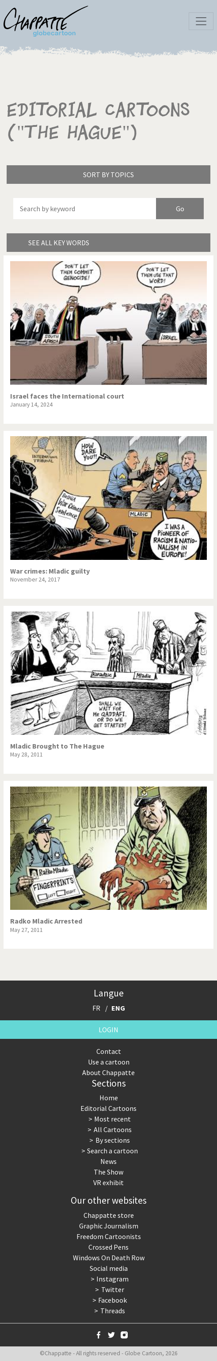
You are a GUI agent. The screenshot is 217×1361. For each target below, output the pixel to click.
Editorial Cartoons (108, 1108)
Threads (112, 1310)
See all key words (58, 242)
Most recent (112, 1118)
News (108, 1161)
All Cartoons (113, 1129)
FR (96, 1008)
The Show (108, 1171)
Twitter (112, 1289)
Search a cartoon (112, 1150)
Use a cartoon (108, 1061)
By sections (112, 1140)
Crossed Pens (108, 1247)
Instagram (112, 1278)
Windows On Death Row (109, 1257)
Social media (109, 1268)
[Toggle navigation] (201, 21)
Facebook (112, 1300)
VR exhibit (108, 1182)
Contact (108, 1051)
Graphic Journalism (108, 1225)
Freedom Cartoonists (108, 1236)
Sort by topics (108, 174)
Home (108, 1097)
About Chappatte (108, 1072)
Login (108, 1029)
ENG (118, 1008)
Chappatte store (109, 1215)
